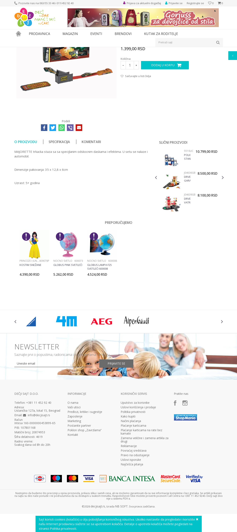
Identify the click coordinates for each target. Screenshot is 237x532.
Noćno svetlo (62, 308)
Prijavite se (116, 410)
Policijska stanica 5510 (187, 204)
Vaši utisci (74, 454)
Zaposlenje (75, 463)
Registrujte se (195, 3)
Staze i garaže (99, 49)
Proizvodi (33, 49)
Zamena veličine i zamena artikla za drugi (144, 486)
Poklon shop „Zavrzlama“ (85, 477)
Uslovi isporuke (131, 506)
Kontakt (73, 481)
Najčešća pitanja (132, 511)
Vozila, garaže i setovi (75, 49)
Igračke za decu (51, 49)
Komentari (91, 189)
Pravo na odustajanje (135, 502)
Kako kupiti (128, 463)
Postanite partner (79, 472)
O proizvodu (25, 189)
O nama (73, 449)
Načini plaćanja (131, 468)
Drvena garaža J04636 (187, 225)
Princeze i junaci (29, 308)
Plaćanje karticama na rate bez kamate (141, 479)
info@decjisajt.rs (39, 462)
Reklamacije (129, 493)
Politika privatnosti (133, 459)
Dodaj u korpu (162, 112)
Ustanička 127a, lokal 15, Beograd (37, 458)
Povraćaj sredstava (133, 497)
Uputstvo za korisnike (135, 449)
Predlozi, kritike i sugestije (85, 459)
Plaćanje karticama (133, 472)
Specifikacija (59, 189)
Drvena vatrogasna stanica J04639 (187, 247)
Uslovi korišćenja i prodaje (138, 454)
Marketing (74, 468)
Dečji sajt (19, 49)
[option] (189, 229)
